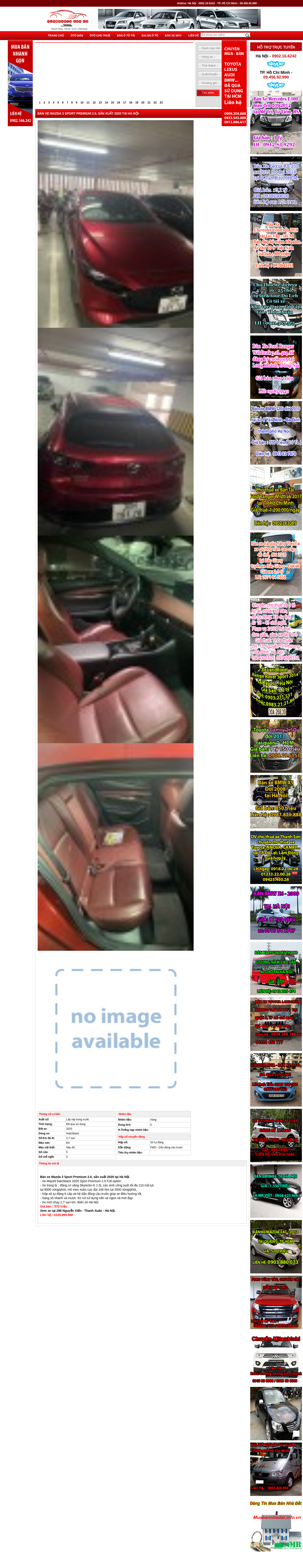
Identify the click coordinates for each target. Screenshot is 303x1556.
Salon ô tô (149, 35)
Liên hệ (193, 35)
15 (112, 102)
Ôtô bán (77, 35)
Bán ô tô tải (126, 35)
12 (94, 102)
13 (100, 102)
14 (106, 102)
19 (136, 102)
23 (161, 102)
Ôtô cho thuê (100, 35)
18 (130, 102)
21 (148, 102)
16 (118, 102)
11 (88, 102)
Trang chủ (56, 35)
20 (142, 102)
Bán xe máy (173, 35)
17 (124, 102)
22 (155, 102)
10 (81, 102)
